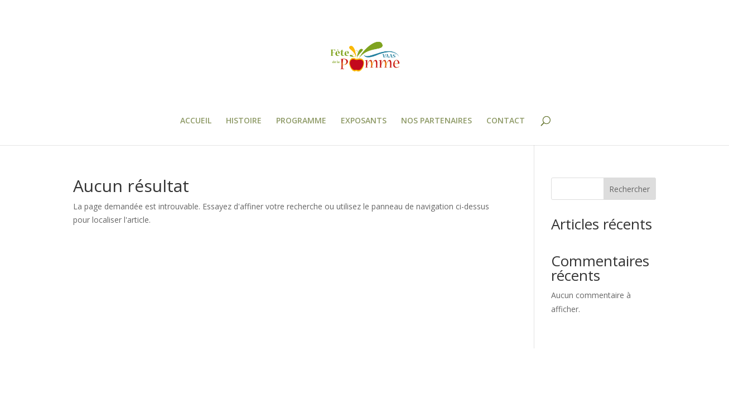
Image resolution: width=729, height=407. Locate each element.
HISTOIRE (244, 121)
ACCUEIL (195, 121)
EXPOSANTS (364, 121)
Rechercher (629, 189)
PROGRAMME (301, 121)
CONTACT (505, 121)
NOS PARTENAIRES (436, 121)
